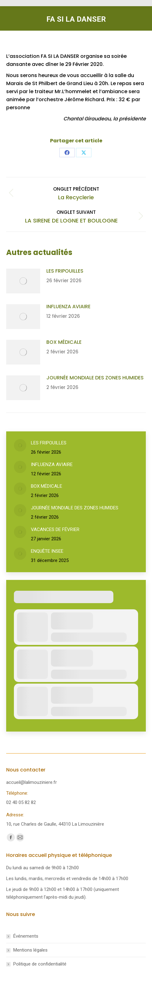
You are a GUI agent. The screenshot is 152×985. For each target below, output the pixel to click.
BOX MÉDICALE (64, 342)
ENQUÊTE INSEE (47, 551)
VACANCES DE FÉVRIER (55, 529)
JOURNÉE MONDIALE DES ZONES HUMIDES (95, 377)
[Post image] (23, 281)
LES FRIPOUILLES (64, 270)
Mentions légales (30, 950)
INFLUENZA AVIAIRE (68, 306)
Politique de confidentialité (39, 964)
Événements (25, 936)
